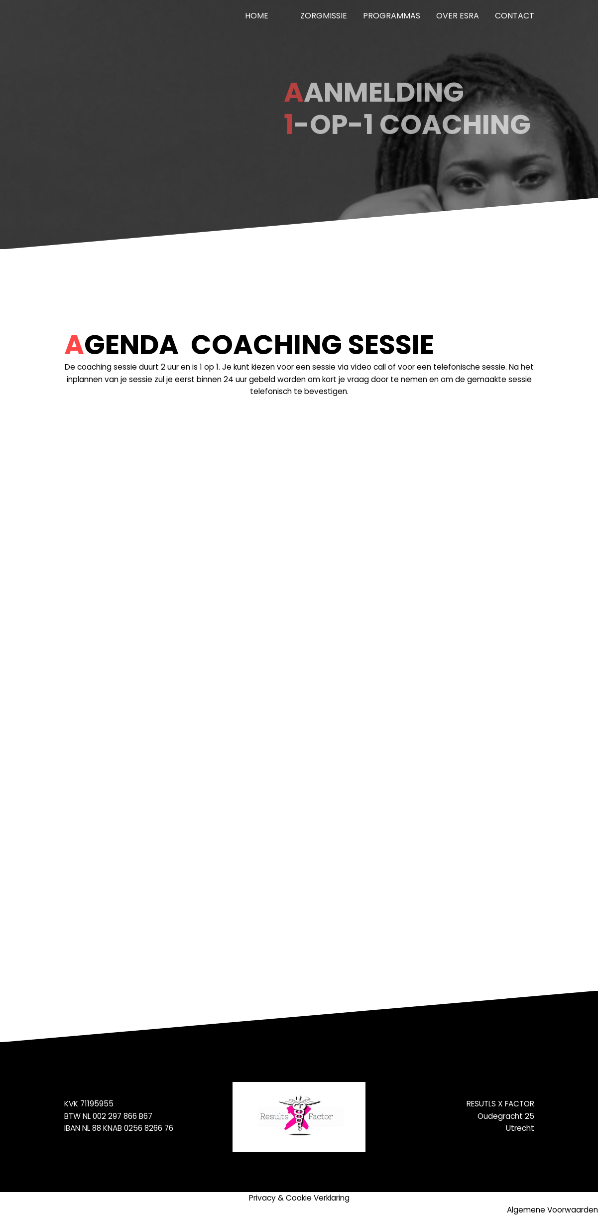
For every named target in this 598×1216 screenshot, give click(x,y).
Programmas (391, 15)
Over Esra (457, 15)
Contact (514, 15)
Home (256, 15)
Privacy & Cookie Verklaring (299, 1198)
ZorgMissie (323, 15)
